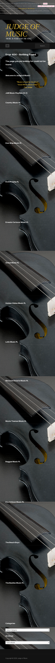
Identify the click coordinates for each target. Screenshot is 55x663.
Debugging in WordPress (27, 8)
